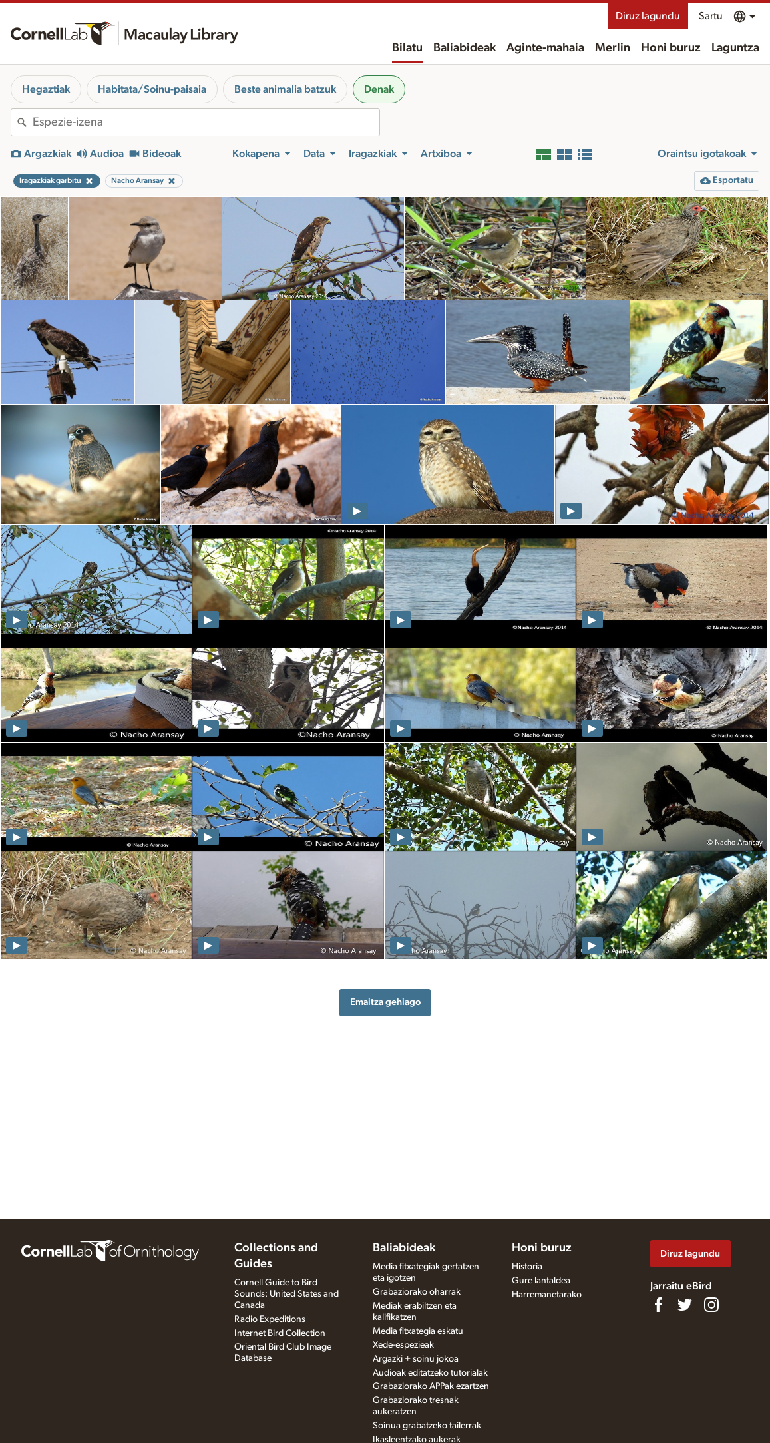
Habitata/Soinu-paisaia (152, 89)
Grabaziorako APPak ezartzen (431, 1386)
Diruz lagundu (648, 16)
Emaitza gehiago (385, 1002)
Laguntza (735, 48)
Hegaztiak (46, 89)
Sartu (711, 16)
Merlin (612, 48)
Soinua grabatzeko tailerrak (427, 1425)
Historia (527, 1266)
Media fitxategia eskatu (418, 1331)
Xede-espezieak (403, 1345)
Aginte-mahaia (545, 48)
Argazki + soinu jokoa (416, 1359)
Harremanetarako (547, 1294)
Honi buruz (671, 48)
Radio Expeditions (269, 1319)
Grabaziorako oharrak (417, 1292)
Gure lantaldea (541, 1280)
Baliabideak (464, 48)
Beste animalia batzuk (285, 89)
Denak (379, 89)
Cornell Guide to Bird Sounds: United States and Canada (286, 1294)
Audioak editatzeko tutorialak (430, 1373)
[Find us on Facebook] (658, 1305)
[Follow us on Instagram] (711, 1305)
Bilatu (407, 48)
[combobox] (206, 122)
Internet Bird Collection (279, 1333)
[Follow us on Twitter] (685, 1305)
